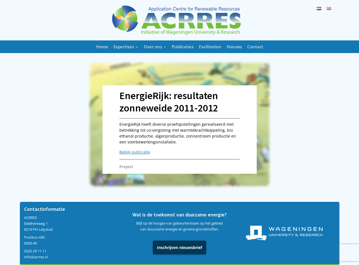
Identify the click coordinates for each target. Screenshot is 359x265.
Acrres (179, 20)
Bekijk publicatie (134, 152)
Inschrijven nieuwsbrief (179, 247)
